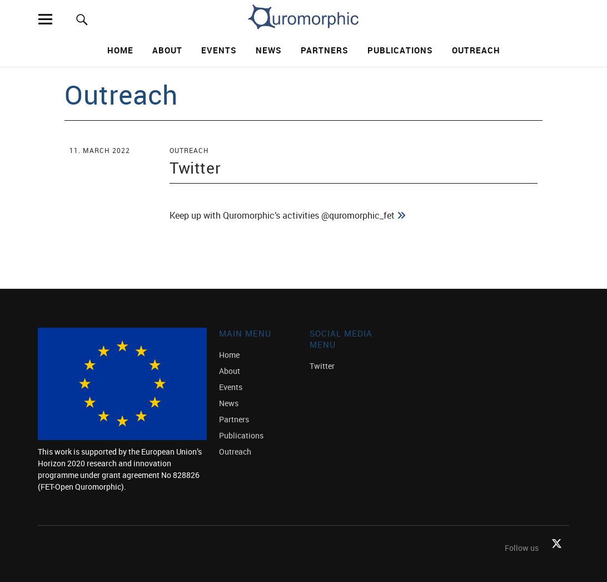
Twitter (195, 167)
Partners (325, 50)
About (167, 50)
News (269, 50)
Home (120, 50)
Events (219, 50)
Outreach (476, 50)
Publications (400, 50)
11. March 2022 (99, 150)
